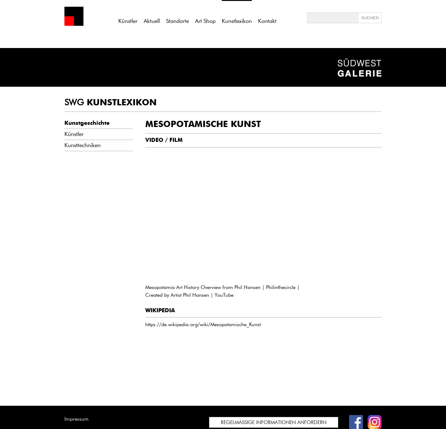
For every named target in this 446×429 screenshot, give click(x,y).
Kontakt (267, 21)
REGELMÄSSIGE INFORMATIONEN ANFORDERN (273, 422)
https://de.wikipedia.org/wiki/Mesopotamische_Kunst (203, 324)
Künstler (128, 21)
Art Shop (205, 21)
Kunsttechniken (82, 145)
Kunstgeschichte (87, 123)
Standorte (177, 21)
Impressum (76, 419)
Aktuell (152, 21)
